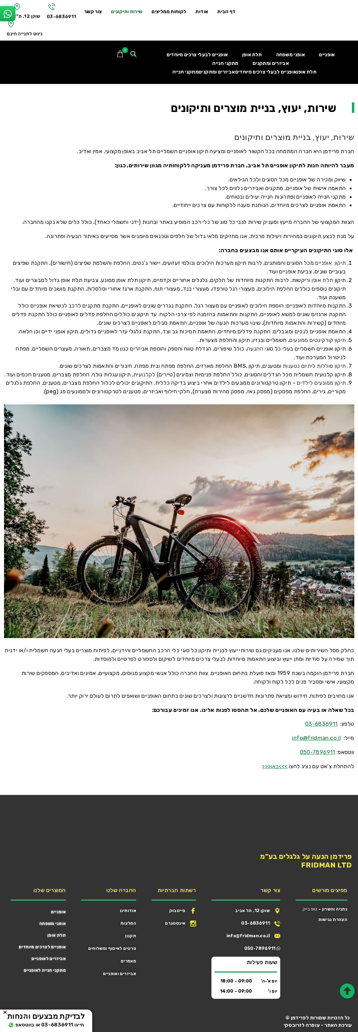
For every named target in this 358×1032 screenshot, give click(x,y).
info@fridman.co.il (316, 738)
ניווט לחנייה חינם (25, 34)
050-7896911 (317, 752)
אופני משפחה (52, 923)
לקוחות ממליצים (171, 11)
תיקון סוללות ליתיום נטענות (314, 366)
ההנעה (255, 348)
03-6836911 (63, 16)
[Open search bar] (134, 54)
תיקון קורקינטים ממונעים (317, 340)
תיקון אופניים (330, 263)
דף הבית (229, 11)
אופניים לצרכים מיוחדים (42, 947)
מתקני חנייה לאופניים (45, 970)
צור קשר (96, 11)
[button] (5, 1012)
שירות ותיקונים (129, 11)
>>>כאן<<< (274, 766)
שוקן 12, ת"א (27, 16)
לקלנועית (144, 374)
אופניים (58, 912)
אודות (204, 11)
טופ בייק (310, 909)
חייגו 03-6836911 (64, 1024)
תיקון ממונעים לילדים (321, 382)
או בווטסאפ (21, 1024)
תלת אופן (322, 280)
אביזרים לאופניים (48, 958)
